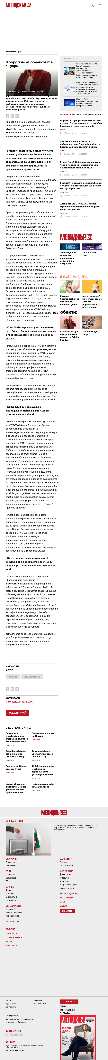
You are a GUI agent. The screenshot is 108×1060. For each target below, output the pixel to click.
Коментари (14, 51)
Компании (10, 893)
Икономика (11, 900)
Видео (63, 906)
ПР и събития (66, 866)
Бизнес (10, 887)
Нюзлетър (67, 911)
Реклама (64, 862)
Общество (11, 866)
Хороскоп (64, 881)
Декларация (11, 1007)
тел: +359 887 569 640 (15, 1051)
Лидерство (11, 909)
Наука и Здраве (68, 893)
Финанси (10, 890)
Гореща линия (14, 937)
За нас (9, 1000)
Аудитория (11, 1004)
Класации (64, 878)
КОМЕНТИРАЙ (17, 713)
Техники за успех (14, 912)
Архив (9, 941)
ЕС (7, 881)
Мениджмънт (13, 906)
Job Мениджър (12, 916)
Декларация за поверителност (20, 1019)
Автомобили (67, 898)
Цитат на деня (67, 888)
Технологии (13, 921)
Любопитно (66, 871)
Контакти (11, 946)
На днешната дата (69, 885)
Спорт (63, 902)
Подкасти (11, 933)
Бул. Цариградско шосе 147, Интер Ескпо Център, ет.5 (24, 1046)
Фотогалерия (66, 874)
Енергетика (11, 897)
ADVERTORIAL (69, 59)
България (11, 859)
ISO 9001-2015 (40, 1004)
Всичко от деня (15, 821)
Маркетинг (66, 859)
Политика (10, 862)
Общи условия (12, 1016)
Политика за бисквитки (16, 1022)
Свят (8, 871)
